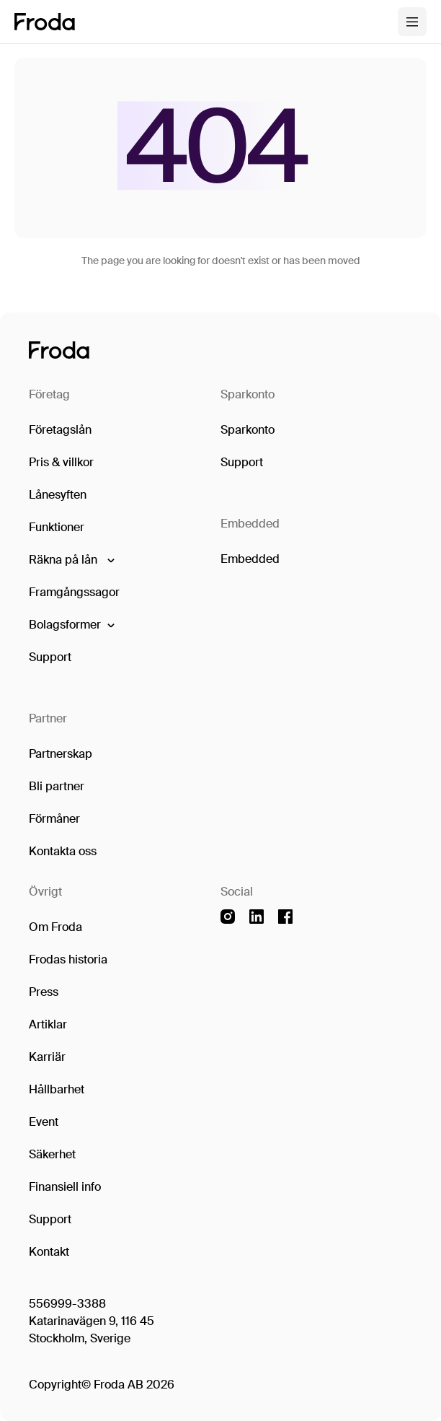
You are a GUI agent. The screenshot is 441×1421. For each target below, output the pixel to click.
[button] (71, 560)
